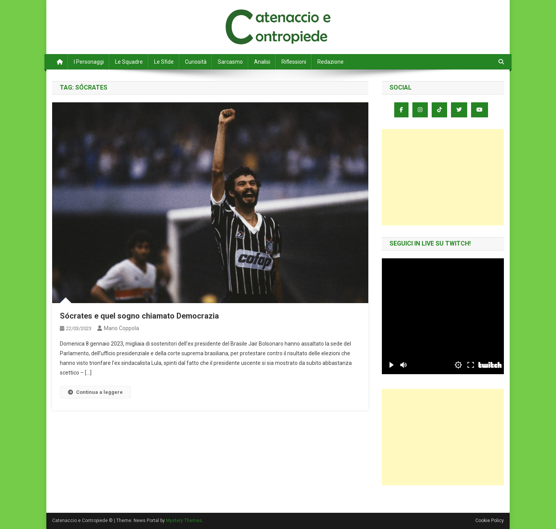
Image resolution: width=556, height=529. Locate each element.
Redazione (330, 62)
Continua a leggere (95, 392)
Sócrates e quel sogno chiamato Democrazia (139, 315)
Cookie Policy (489, 520)
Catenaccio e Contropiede (124, 15)
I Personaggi (89, 62)
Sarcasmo (230, 62)
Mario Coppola (121, 328)
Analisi (262, 62)
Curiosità (196, 62)
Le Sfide (164, 62)
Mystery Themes (184, 520)
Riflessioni (293, 62)
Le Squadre (129, 62)
